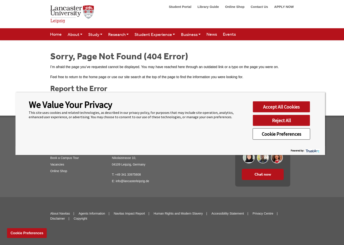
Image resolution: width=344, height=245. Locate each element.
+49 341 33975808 (128, 174)
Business (190, 34)
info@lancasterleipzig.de (132, 181)
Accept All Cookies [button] (281, 107)
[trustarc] (312, 150)
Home (56, 34)
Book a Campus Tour (64, 158)
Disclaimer (57, 218)
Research (117, 34)
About (74, 34)
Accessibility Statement (227, 213)
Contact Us (260, 7)
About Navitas (60, 213)
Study (94, 34)
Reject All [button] (281, 120)
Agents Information (92, 213)
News (211, 34)
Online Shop (235, 7)
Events (229, 34)
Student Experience (153, 34)
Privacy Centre (263, 213)
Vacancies (57, 164)
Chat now (262, 174)
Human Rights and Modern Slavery (178, 213)
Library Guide (208, 7)
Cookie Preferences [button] (281, 134)
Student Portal (180, 7)
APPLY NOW (284, 7)
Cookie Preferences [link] (27, 233)
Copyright (80, 218)
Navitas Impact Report (129, 213)
